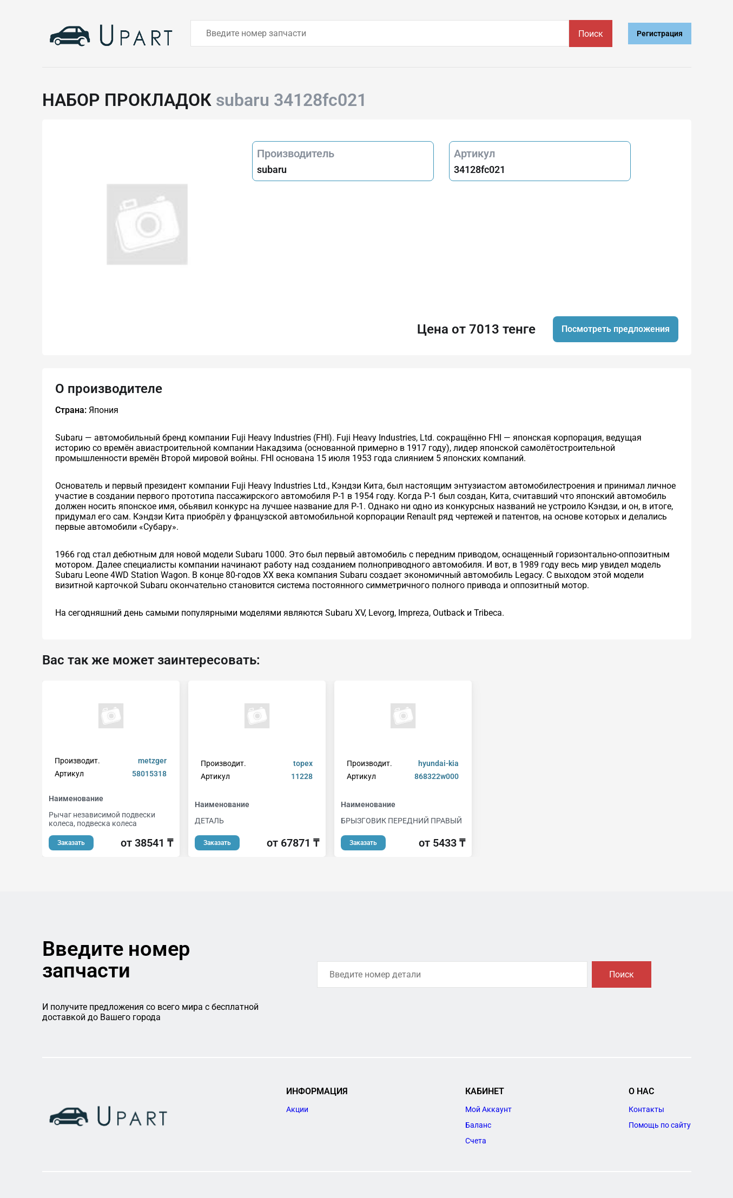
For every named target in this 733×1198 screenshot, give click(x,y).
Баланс (478, 1125)
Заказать (71, 843)
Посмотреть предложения (616, 329)
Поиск (590, 34)
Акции (297, 1109)
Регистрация (660, 33)
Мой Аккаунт (488, 1109)
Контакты (646, 1109)
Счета (475, 1140)
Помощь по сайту (660, 1125)
